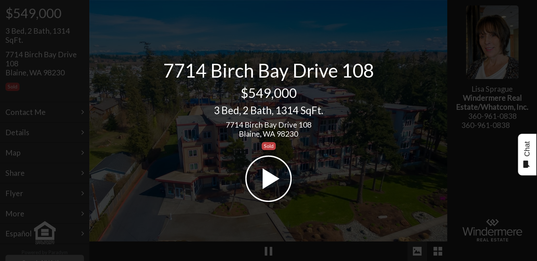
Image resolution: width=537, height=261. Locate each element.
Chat (527, 154)
